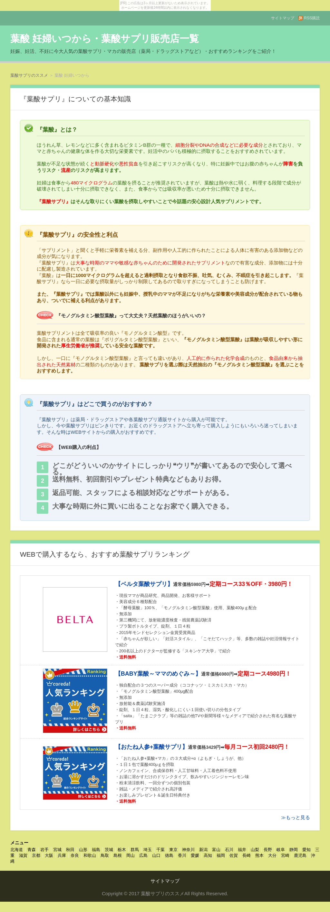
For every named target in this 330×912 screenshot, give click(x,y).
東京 (173, 849)
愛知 (306, 849)
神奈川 (188, 849)
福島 (96, 849)
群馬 (135, 849)
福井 (242, 849)
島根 (117, 855)
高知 (208, 855)
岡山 (130, 855)
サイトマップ (282, 18)
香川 (182, 855)
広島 (143, 855)
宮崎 (285, 855)
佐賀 (233, 855)
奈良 (75, 855)
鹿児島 (300, 855)
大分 (272, 855)
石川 (229, 849)
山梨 (255, 849)
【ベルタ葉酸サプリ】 (144, 584)
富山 (216, 849)
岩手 (44, 849)
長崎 (246, 855)
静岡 (293, 849)
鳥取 (105, 855)
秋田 (70, 849)
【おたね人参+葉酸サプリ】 (151, 747)
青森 (31, 849)
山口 (156, 855)
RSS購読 (312, 18)
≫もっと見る (295, 817)
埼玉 (147, 849)
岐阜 (281, 849)
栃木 (122, 849)
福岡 (221, 855)
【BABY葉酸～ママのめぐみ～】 (158, 673)
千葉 (160, 849)
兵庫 (62, 855)
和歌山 (89, 855)
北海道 (16, 849)
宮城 (57, 849)
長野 (268, 849)
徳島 (169, 855)
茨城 (109, 849)
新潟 (203, 849)
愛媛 (195, 855)
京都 (36, 855)
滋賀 (23, 855)
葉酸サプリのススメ (29, 75)
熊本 (259, 855)
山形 (83, 849)
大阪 (49, 855)
